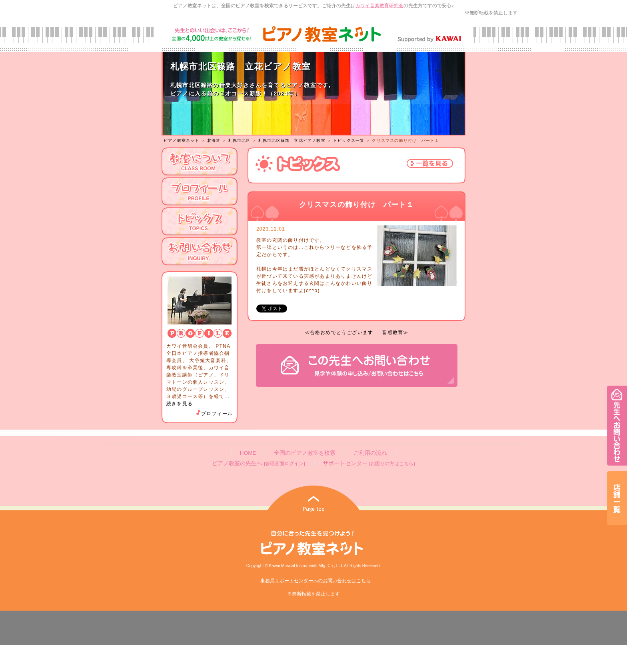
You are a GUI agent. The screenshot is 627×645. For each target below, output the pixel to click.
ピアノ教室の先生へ (258, 463)
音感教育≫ (395, 332)
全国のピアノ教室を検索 (304, 453)
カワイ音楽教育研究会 (379, 5)
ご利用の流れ (370, 453)
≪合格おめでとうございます (339, 332)
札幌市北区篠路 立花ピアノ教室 (291, 140)
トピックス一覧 (348, 140)
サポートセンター (369, 463)
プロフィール (214, 413)
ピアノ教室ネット (182, 140)
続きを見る (179, 403)
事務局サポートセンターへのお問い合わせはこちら (315, 580)
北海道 (214, 140)
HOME (248, 453)
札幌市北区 (239, 140)
